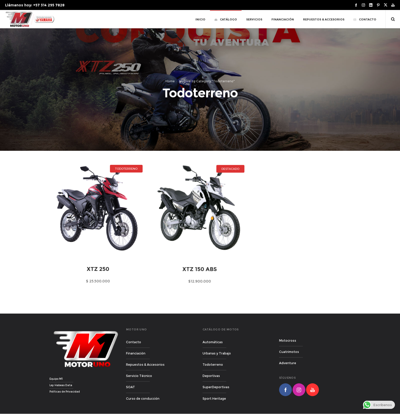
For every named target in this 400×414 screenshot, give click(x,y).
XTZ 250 (98, 269)
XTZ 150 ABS (198, 275)
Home (170, 81)
